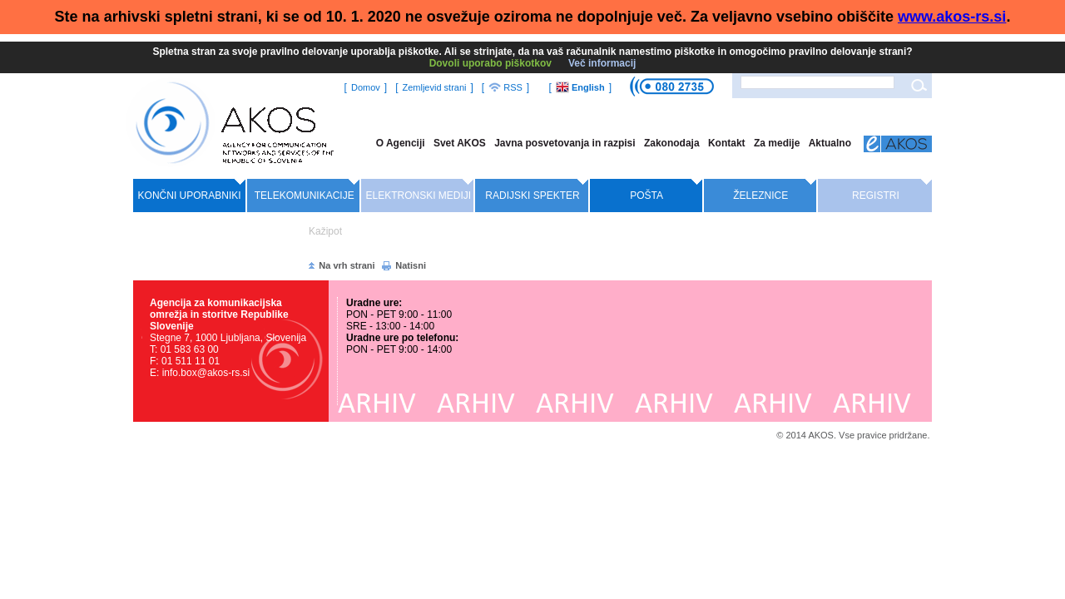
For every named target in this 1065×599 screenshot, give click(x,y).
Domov (365, 87)
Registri (875, 195)
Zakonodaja (672, 143)
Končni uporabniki (189, 195)
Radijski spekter (532, 195)
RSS (505, 87)
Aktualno (830, 143)
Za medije (777, 143)
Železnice (760, 195)
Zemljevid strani (434, 87)
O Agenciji (400, 143)
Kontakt (727, 143)
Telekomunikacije (304, 195)
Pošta (646, 195)
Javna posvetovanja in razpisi (564, 143)
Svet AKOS (459, 143)
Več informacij (602, 63)
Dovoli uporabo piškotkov (490, 63)
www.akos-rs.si (952, 16)
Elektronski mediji (419, 195)
